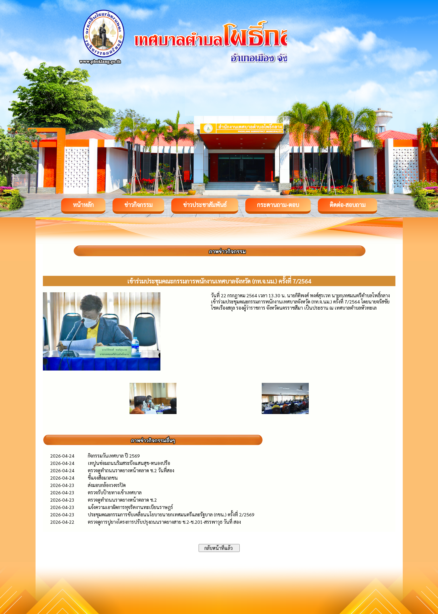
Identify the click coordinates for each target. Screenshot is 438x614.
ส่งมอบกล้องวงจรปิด (107, 485)
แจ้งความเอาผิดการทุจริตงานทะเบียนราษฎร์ (130, 507)
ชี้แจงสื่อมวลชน (103, 478)
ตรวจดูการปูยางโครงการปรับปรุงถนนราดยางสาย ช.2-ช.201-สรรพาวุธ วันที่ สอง (164, 522)
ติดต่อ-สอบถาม (347, 204)
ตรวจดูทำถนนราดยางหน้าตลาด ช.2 (122, 500)
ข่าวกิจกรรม (138, 204)
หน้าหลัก (83, 204)
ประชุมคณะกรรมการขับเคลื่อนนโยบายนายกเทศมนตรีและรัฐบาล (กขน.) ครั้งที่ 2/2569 (171, 514)
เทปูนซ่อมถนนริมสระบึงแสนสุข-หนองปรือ (129, 463)
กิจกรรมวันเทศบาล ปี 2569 (114, 456)
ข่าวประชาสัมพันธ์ (204, 204)
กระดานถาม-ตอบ (278, 204)
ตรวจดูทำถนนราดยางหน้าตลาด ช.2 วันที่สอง (131, 470)
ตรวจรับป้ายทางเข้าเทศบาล (115, 492)
